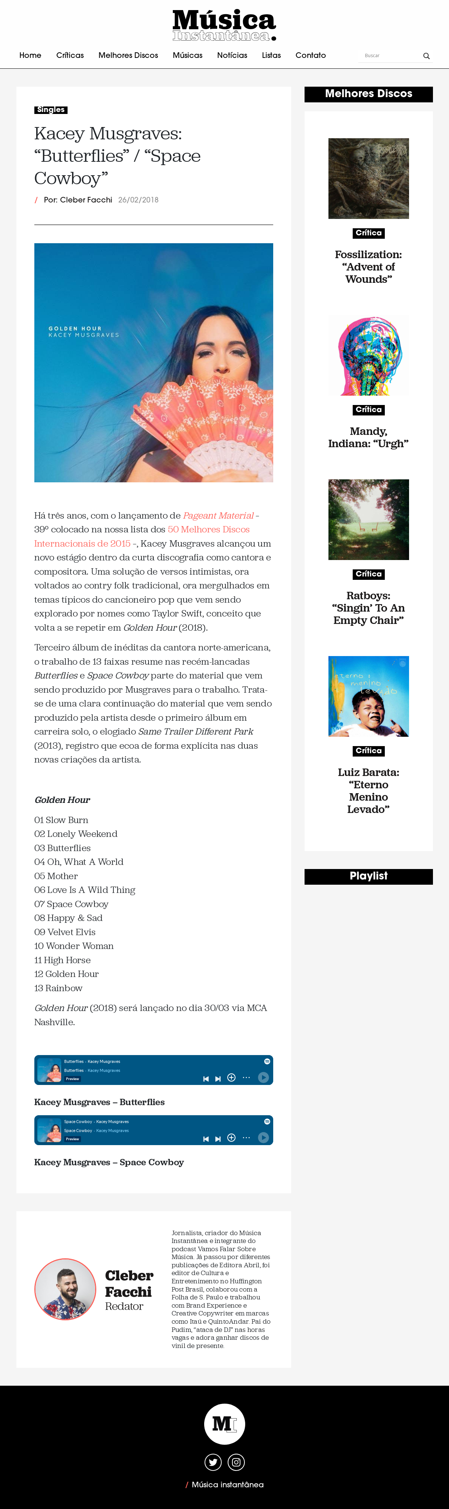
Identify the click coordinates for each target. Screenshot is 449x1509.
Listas (271, 56)
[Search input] (392, 56)
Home (30, 56)
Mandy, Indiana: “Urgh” (368, 437)
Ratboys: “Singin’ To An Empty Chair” (368, 607)
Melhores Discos (128, 56)
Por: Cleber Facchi (78, 200)
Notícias (232, 56)
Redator (124, 1306)
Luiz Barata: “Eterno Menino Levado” (368, 790)
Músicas (187, 56)
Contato (311, 56)
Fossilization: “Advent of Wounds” (368, 266)
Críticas (70, 56)
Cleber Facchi (129, 1283)
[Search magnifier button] (426, 56)
